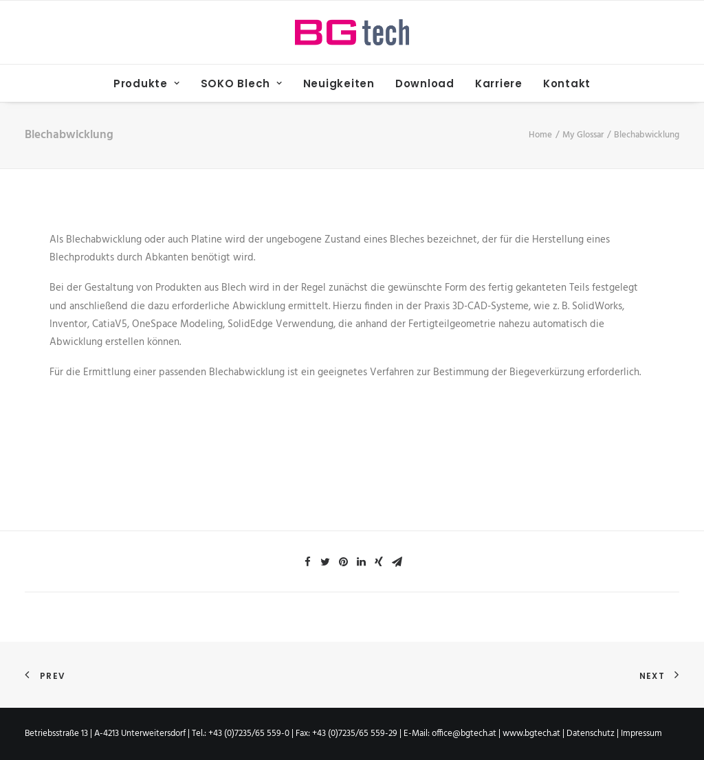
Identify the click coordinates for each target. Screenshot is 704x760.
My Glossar (583, 135)
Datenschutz (591, 733)
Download (424, 83)
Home (540, 135)
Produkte (146, 83)
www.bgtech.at (531, 733)
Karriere (498, 83)
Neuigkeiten (339, 83)
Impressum (641, 733)
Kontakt (567, 83)
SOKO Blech (242, 83)
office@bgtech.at (464, 733)
